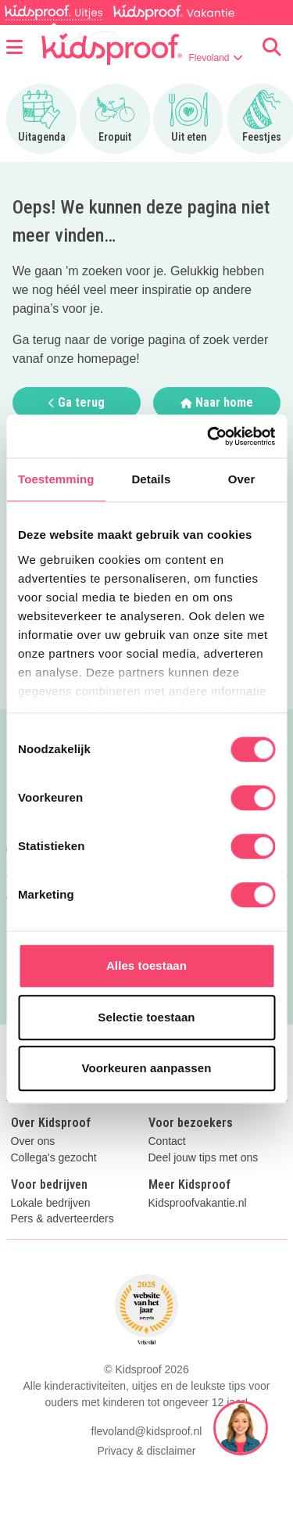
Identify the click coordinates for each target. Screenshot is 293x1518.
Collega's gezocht (54, 1158)
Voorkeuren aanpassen (147, 1068)
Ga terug (76, 402)
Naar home (216, 402)
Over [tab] (241, 479)
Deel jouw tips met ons (203, 1158)
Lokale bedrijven (51, 1203)
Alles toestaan (146, 965)
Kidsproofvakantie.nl (197, 1203)
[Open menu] (14, 48)
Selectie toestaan (146, 1017)
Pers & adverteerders (62, 1219)
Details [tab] (150, 479)
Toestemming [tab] (56, 479)
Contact (167, 1141)
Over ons (33, 1141)
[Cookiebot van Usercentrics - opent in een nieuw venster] (208, 436)
